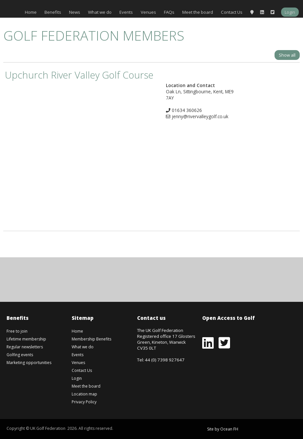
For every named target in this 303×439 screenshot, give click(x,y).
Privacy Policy (84, 402)
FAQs (169, 12)
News (74, 12)
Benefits (53, 12)
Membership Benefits (91, 339)
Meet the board (197, 12)
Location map (84, 394)
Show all (287, 55)
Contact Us (231, 12)
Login (290, 12)
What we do (100, 12)
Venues (148, 12)
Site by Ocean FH (222, 429)
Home (31, 12)
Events (126, 12)
